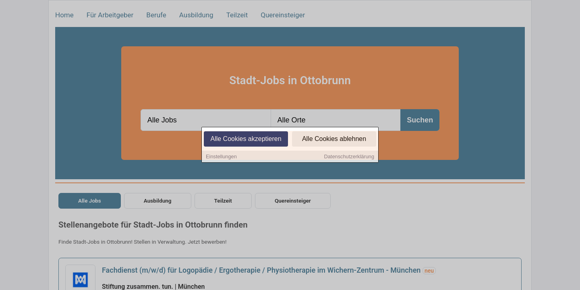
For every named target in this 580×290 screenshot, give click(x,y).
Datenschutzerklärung (349, 157)
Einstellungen (221, 157)
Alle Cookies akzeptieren (245, 139)
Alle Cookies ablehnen (334, 139)
